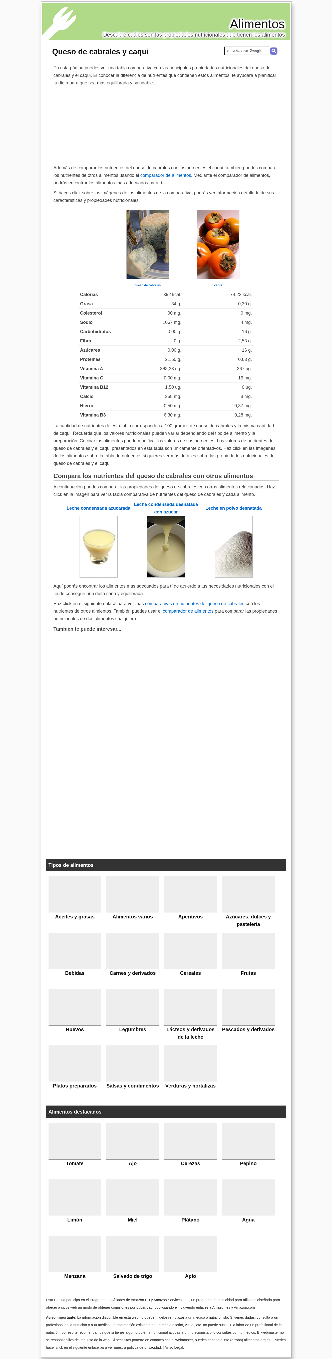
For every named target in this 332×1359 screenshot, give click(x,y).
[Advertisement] (166, 124)
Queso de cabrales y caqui (100, 51)
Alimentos (257, 24)
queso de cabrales (148, 285)
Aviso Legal (174, 1347)
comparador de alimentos (165, 175)
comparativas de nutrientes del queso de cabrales (194, 603)
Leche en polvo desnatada (233, 508)
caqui (218, 285)
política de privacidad (144, 1347)
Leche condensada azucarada (98, 508)
